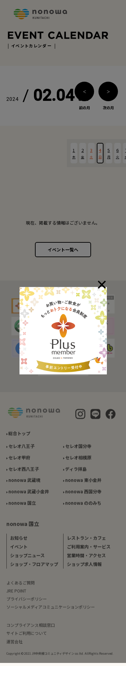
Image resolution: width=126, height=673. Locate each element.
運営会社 (14, 643)
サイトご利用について (26, 635)
